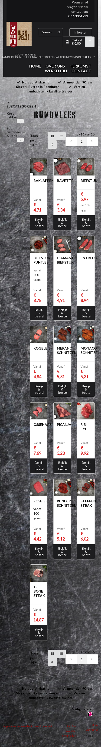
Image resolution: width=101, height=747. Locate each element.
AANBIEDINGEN (11, 56)
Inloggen (80, 32)
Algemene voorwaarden (17, 726)
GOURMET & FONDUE (21, 55)
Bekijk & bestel (39, 222)
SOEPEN (50, 56)
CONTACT (81, 70)
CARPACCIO (41, 56)
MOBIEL (89, 735)
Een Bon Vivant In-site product (69, 731)
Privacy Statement (41, 726)
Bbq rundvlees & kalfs (14, 132)
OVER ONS (55, 66)
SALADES (60, 56)
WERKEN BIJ (56, 70)
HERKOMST (80, 66)
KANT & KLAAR (31, 55)
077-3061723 (78, 16)
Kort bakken (12, 115)
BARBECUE (80, 56)
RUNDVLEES (70, 56)
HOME (35, 66)
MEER (89, 56)
